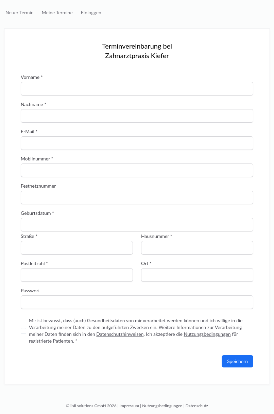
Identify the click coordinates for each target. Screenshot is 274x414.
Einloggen (91, 12)
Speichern (237, 361)
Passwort (30, 290)
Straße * (29, 236)
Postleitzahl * (34, 263)
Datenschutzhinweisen (119, 334)
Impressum (129, 405)
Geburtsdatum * (37, 213)
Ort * (146, 263)
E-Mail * (29, 131)
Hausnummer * (156, 236)
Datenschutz (197, 405)
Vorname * (32, 77)
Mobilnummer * (37, 158)
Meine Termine (57, 12)
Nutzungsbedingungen (207, 334)
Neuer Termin (19, 12)
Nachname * (33, 104)
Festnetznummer (38, 186)
